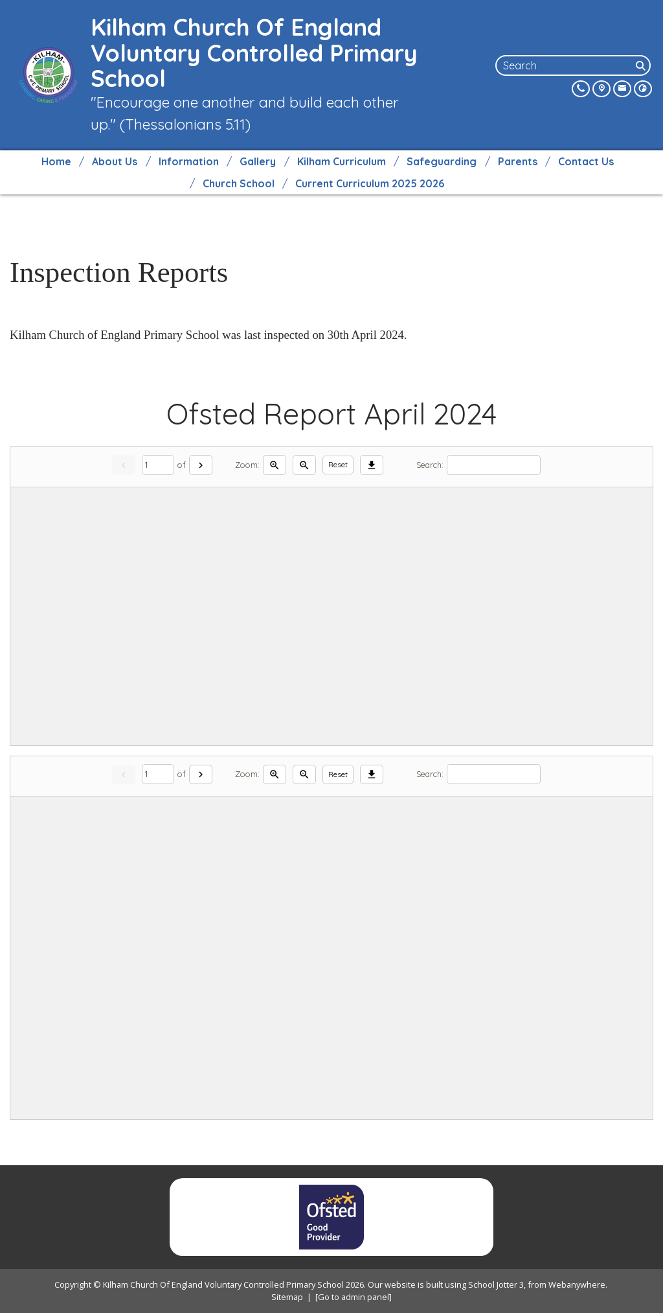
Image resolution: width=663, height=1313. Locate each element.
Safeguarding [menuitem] (442, 161)
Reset (338, 464)
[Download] (371, 465)
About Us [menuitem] (114, 161)
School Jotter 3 (496, 1284)
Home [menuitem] (56, 161)
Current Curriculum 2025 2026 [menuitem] (369, 183)
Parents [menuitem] (517, 161)
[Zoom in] (274, 465)
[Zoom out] (304, 465)
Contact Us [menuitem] (586, 161)
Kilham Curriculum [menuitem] (341, 161)
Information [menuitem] (189, 161)
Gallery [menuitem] (258, 161)
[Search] (642, 65)
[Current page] (158, 465)
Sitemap (287, 1297)
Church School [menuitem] (239, 183)
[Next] (200, 465)
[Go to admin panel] (353, 1297)
